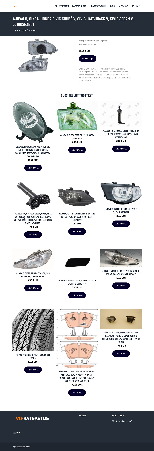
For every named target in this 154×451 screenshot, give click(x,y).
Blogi (112, 6)
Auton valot (20, 30)
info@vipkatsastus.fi (123, 421)
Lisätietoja (87, 58)
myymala (123, 6)
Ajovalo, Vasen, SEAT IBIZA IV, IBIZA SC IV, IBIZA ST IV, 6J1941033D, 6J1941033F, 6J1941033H (77, 216)
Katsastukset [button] (79, 6)
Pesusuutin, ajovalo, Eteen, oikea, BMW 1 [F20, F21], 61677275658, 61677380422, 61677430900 (121, 134)
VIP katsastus (62, 6)
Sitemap (136, 6)
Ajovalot (32, 30)
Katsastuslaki (98, 6)
